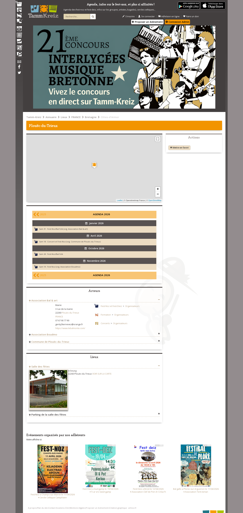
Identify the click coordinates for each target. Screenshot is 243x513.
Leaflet (119, 200)
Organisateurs (132, 306)
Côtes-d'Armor (110, 117)
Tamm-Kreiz (33, 117)
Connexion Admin (177, 21)
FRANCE (76, 117)
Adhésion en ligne (169, 16)
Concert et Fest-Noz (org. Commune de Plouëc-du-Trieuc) (74, 241)
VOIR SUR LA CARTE (102, 373)
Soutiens (60, 508)
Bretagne (91, 117)
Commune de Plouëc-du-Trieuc (50, 341)
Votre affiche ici (34, 439)
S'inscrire (128, 16)
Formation (106, 314)
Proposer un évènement (147, 21)
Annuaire (51, 117)
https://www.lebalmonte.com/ (70, 328)
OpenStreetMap (154, 200)
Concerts (105, 323)
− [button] (158, 194)
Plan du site (42, 508)
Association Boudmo (44, 334)
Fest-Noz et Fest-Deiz (111, 306)
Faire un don (191, 16)
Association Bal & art (44, 300)
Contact (51, 508)
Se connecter (146, 16)
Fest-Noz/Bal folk (55, 254)
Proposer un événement (97, 508)
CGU (67, 508)
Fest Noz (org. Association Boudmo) (63, 266)
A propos (32, 508)
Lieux (64, 117)
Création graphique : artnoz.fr (123, 508)
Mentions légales (77, 508)
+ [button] (158, 189)
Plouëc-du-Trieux (70, 312)
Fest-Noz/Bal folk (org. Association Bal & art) (67, 229)
